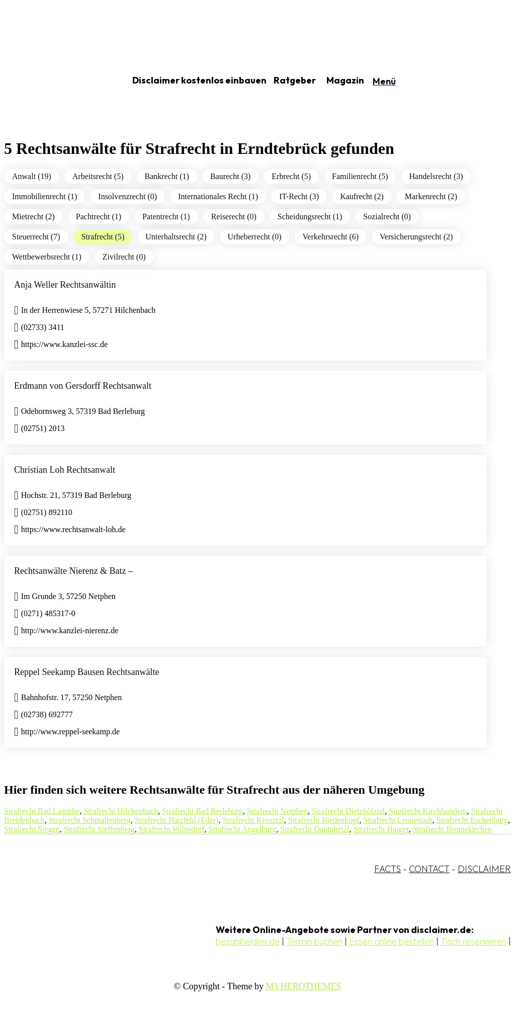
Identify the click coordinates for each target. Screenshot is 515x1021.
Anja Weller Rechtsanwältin (65, 285)
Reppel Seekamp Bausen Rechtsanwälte (86, 672)
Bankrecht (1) (167, 176)
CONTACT (429, 869)
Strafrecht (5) (103, 236)
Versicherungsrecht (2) (416, 236)
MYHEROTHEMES (303, 986)
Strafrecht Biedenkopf (324, 820)
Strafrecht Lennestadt (398, 820)
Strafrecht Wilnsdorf (172, 829)
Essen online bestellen (391, 941)
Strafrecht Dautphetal (314, 829)
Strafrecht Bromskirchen (452, 829)
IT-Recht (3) (299, 196)
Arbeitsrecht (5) (98, 176)
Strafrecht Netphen (277, 811)
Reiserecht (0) (233, 216)
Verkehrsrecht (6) (331, 236)
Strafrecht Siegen (32, 829)
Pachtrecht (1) (98, 216)
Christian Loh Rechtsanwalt (64, 470)
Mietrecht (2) (33, 216)
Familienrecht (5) (360, 176)
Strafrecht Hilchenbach (120, 811)
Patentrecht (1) (166, 216)
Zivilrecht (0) (124, 256)
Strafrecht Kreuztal (253, 820)
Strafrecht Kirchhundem (428, 811)
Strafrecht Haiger (380, 829)
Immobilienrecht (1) (44, 196)
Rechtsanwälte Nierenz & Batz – (73, 571)
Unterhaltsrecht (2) (175, 236)
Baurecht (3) (230, 176)
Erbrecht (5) (291, 176)
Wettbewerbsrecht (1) (46, 256)
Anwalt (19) (31, 176)
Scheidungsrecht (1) (310, 216)
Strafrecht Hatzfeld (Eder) (177, 820)
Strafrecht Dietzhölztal (348, 811)
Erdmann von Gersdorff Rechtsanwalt (82, 386)
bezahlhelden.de (248, 941)
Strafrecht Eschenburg (472, 820)
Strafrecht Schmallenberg (90, 820)
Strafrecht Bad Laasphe (41, 811)
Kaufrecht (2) (362, 196)
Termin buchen (314, 941)
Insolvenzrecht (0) (127, 196)
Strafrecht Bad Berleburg (202, 811)
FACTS (387, 869)
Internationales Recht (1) (218, 196)
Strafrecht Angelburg (242, 829)
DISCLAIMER (484, 869)
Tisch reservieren (473, 941)
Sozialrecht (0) (387, 216)
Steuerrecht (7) (36, 236)
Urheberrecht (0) (255, 236)
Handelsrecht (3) (436, 176)
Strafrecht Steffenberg (99, 829)
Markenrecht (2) (431, 196)
